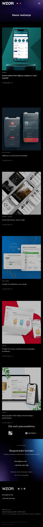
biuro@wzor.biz (21, 464)
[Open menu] (39, 3)
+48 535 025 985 (21, 468)
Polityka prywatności (8, 525)
